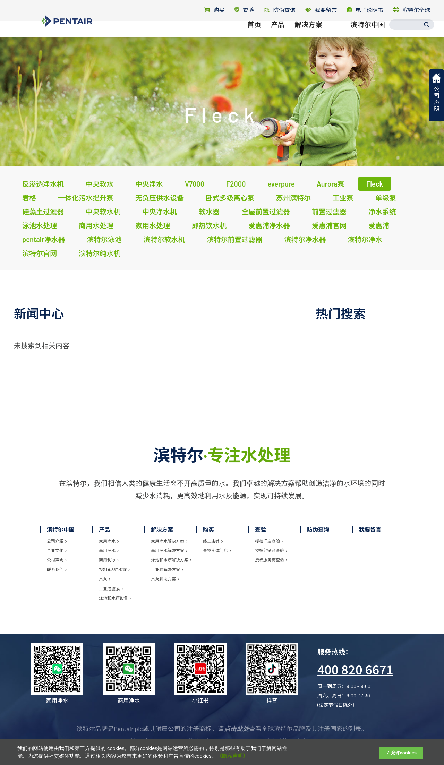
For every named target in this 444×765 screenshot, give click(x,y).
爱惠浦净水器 (269, 225)
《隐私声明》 (232, 756)
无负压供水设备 (159, 198)
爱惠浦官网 (329, 225)
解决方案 (308, 33)
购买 (214, 10)
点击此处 (236, 728)
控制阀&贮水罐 (114, 569)
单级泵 (385, 198)
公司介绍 (57, 541)
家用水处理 (152, 225)
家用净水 (109, 541)
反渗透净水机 (43, 184)
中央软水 (99, 184)
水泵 (104, 578)
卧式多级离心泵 (230, 198)
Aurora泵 (330, 184)
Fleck (374, 184)
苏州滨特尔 (293, 198)
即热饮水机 (209, 225)
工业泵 (343, 198)
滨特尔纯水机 (99, 253)
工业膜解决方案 (167, 569)
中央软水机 (103, 211)
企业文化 (57, 550)
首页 (254, 33)
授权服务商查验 (271, 559)
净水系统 (382, 211)
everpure (280, 184)
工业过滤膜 (111, 588)
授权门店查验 (269, 541)
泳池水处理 (39, 225)
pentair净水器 (43, 239)
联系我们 (57, 569)
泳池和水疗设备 (115, 597)
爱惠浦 (378, 225)
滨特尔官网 (39, 253)
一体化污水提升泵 (85, 198)
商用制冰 (109, 559)
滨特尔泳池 (104, 239)
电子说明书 (365, 10)
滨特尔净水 (365, 239)
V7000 (194, 184)
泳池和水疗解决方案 (171, 559)
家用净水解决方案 (169, 541)
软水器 (209, 211)
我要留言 (321, 10)
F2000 (236, 184)
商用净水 (109, 550)
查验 (244, 10)
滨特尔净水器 (305, 239)
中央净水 (149, 184)
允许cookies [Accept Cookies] (404, 752)
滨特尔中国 (367, 33)
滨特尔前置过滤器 (234, 239)
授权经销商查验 (271, 550)
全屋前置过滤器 (265, 211)
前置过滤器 (329, 211)
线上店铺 (213, 541)
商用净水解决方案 (169, 550)
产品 (278, 33)
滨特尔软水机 (164, 239)
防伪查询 (318, 529)
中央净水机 (159, 211)
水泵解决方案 (165, 578)
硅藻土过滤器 (43, 211)
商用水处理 (96, 225)
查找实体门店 (217, 550)
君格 (29, 198)
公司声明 (57, 559)
